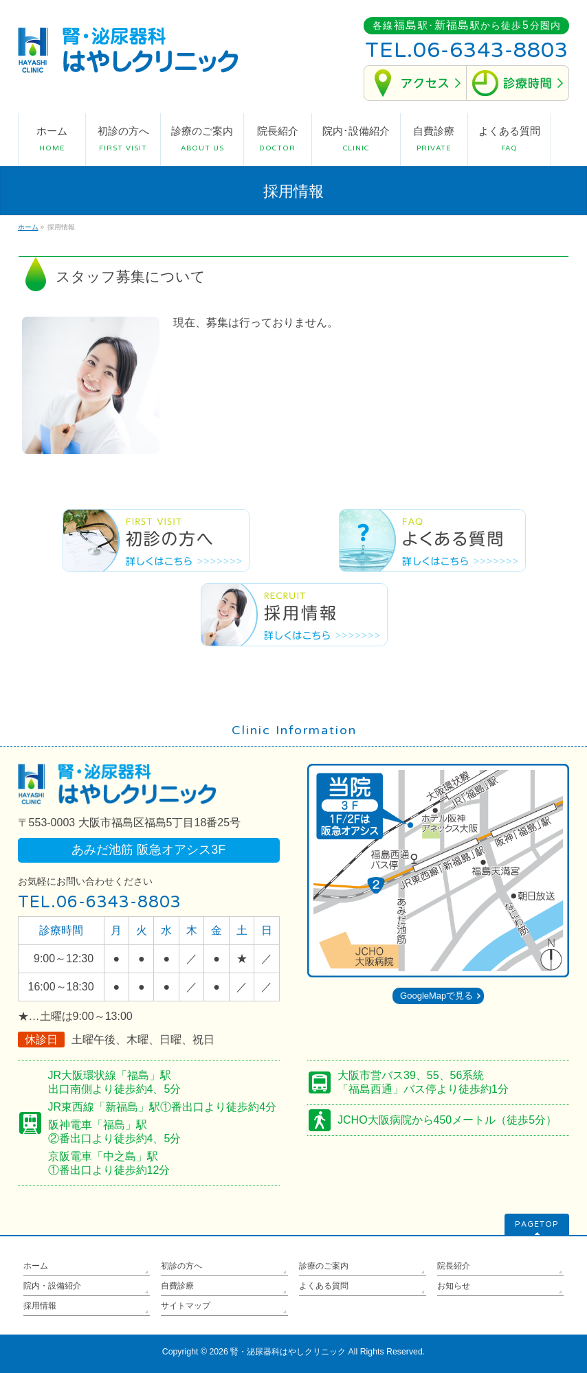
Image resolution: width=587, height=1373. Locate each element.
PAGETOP (537, 1224)
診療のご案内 (323, 1266)
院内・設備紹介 (52, 1286)
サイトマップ (185, 1305)
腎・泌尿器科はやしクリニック (288, 1352)
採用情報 (39, 1305)
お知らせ (453, 1286)
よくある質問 (323, 1286)
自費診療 (177, 1286)
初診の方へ (181, 1266)
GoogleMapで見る (436, 995)
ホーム (35, 1266)
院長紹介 (453, 1266)
